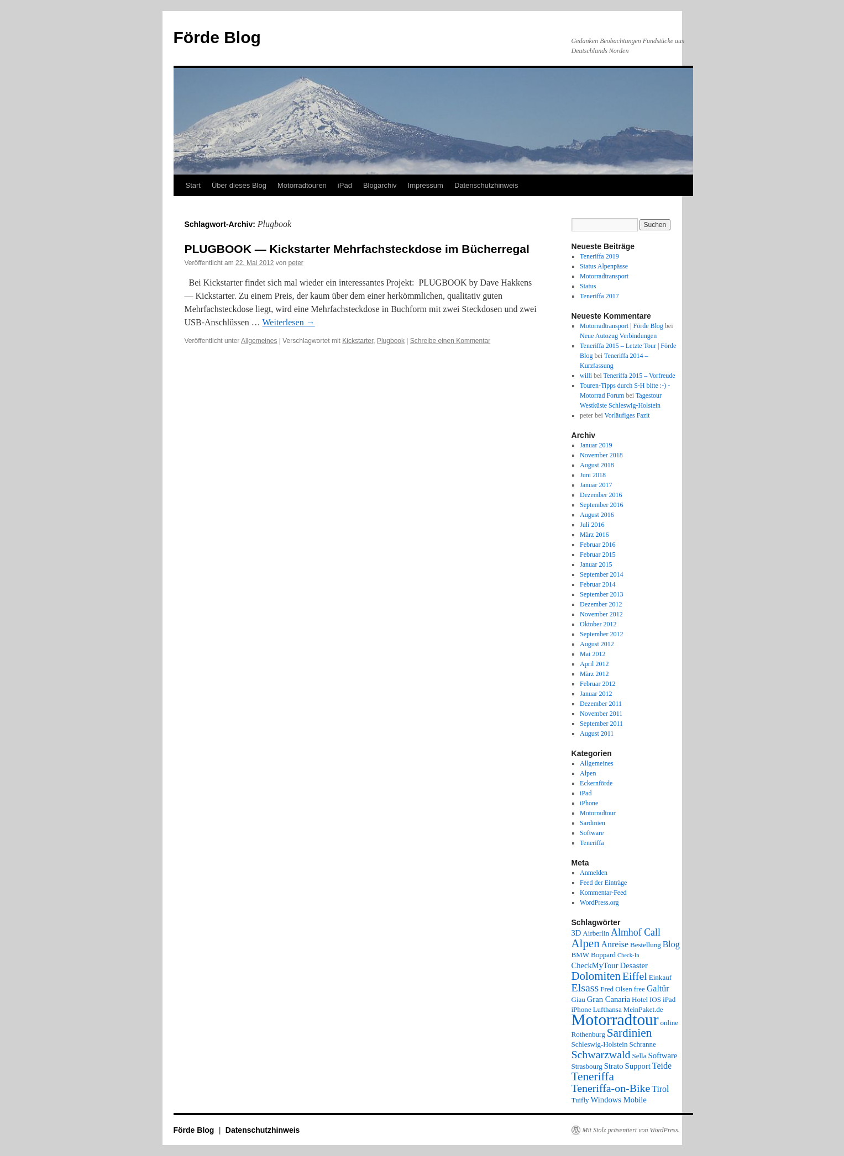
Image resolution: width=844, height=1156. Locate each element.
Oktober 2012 (598, 624)
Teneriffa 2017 (599, 296)
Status (588, 286)
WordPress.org (599, 902)
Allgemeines (259, 341)
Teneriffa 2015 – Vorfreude (639, 375)
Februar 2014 (597, 584)
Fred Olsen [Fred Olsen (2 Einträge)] (616, 989)
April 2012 (594, 664)
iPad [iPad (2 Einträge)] (669, 999)
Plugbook (391, 341)
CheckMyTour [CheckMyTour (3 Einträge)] (595, 965)
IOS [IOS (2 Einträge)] (655, 999)
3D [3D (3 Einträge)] (576, 932)
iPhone (589, 803)
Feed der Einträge (603, 882)
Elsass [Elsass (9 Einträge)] (585, 987)
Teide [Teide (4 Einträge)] (662, 1065)
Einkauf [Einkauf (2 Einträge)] (660, 977)
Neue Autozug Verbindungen (618, 336)
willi (586, 375)
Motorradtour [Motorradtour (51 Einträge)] (615, 1019)
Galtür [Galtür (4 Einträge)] (658, 988)
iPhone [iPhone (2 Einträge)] (581, 1009)
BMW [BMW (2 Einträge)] (581, 955)
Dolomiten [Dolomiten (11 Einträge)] (596, 976)
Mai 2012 (592, 654)
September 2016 (601, 505)
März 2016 (594, 535)
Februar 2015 (597, 554)
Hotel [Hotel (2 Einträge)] (640, 999)
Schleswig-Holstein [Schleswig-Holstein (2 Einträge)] (600, 1044)
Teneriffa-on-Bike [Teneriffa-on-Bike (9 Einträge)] (611, 1088)
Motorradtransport (604, 276)
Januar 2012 (596, 694)
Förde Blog (217, 37)
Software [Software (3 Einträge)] (663, 1055)
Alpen (588, 773)
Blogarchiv (380, 185)
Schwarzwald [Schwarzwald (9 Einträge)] (601, 1054)
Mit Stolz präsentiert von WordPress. (631, 1130)
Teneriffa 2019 (599, 256)
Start (193, 185)
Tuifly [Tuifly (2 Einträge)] (580, 1100)
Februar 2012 (597, 684)
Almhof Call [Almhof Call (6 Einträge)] (635, 932)
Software (592, 833)
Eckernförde (596, 783)
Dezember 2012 (601, 604)
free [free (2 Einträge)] (639, 989)
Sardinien (592, 823)
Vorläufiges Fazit (627, 415)
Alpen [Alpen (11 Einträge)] (586, 943)
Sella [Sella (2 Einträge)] (639, 1056)
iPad (345, 185)
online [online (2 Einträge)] (669, 1022)
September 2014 (601, 574)
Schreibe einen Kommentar (450, 341)
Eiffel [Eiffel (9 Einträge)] (634, 976)
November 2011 (601, 713)
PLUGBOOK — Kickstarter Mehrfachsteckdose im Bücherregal (357, 248)
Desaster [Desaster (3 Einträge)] (634, 965)
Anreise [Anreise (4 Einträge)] (614, 944)
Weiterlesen (289, 322)
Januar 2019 (596, 445)
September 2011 (601, 723)
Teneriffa (592, 843)
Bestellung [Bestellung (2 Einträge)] (645, 945)
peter (295, 263)
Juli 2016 (592, 525)
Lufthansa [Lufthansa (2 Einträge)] (607, 1009)
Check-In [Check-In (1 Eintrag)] (628, 955)
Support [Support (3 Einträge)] (638, 1066)
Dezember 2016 (601, 495)
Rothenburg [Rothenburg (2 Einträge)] (588, 1034)
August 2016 (597, 515)
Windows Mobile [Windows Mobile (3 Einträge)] (619, 1099)
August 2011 (597, 733)
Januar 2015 (596, 564)
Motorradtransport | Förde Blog (621, 326)
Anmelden (593, 873)
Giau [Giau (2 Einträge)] (578, 999)
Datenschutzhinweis (486, 185)
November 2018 (601, 455)
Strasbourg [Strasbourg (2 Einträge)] (587, 1066)
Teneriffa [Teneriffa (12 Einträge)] (593, 1076)
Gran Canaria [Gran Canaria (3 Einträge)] (608, 999)
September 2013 (601, 594)
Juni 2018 (593, 475)
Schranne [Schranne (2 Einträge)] (642, 1044)
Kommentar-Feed (603, 892)
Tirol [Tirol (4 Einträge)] (660, 1089)
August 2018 (597, 465)
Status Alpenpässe (604, 266)
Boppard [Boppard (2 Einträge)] (603, 955)
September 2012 (601, 634)
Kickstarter (357, 341)
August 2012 (597, 644)
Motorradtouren (302, 185)
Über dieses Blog (239, 185)
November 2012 (601, 614)
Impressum (425, 185)
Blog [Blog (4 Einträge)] (671, 944)
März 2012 (594, 674)
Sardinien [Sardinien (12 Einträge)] (629, 1032)
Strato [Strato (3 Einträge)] (613, 1066)
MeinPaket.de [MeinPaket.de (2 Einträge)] (643, 1009)
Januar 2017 (596, 485)
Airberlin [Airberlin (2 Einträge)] (596, 933)
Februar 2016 (597, 544)
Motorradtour (598, 813)
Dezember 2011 (601, 704)
